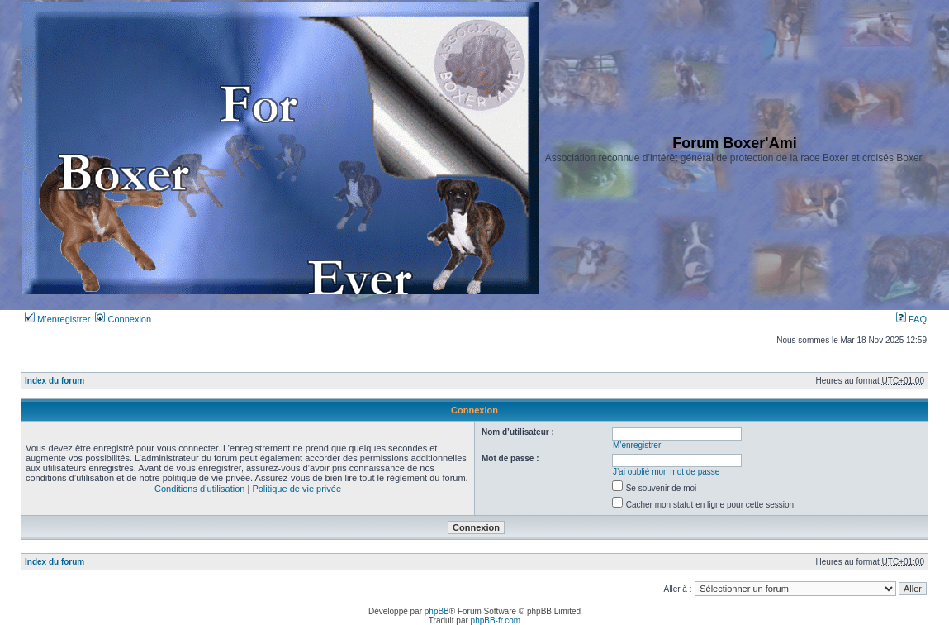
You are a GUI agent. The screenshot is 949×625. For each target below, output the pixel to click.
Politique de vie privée (296, 489)
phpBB (437, 611)
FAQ (911, 319)
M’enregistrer (57, 319)
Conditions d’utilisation (199, 489)
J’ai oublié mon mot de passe (666, 471)
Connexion (123, 319)
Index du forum (54, 380)
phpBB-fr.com (496, 620)
